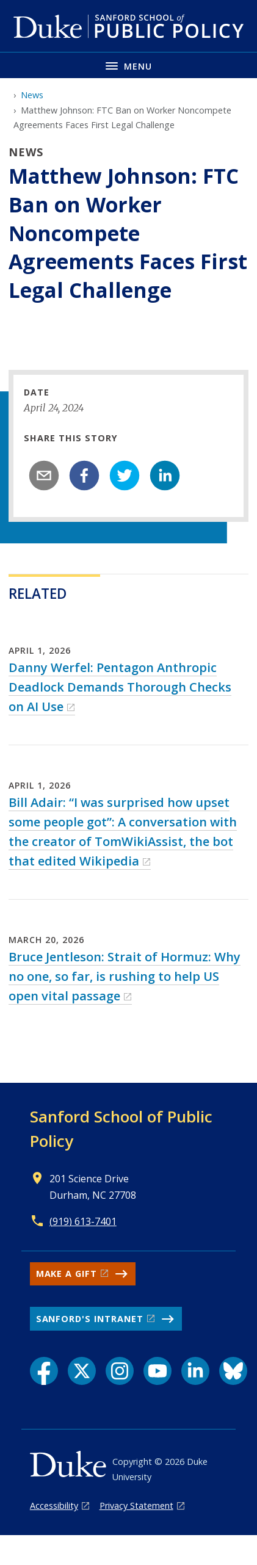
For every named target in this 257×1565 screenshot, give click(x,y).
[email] (44, 475)
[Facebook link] (44, 1371)
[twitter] (124, 475)
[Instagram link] (120, 1371)
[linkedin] (165, 475)
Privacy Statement (136, 1505)
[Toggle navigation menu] (128, 65)
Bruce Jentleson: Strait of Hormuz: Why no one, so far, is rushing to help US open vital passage (125, 976)
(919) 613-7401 (83, 1221)
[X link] (82, 1371)
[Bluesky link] (233, 1371)
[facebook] (84, 475)
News (32, 95)
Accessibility (54, 1505)
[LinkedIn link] (195, 1371)
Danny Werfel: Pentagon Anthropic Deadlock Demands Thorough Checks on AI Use (120, 687)
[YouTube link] (157, 1371)
